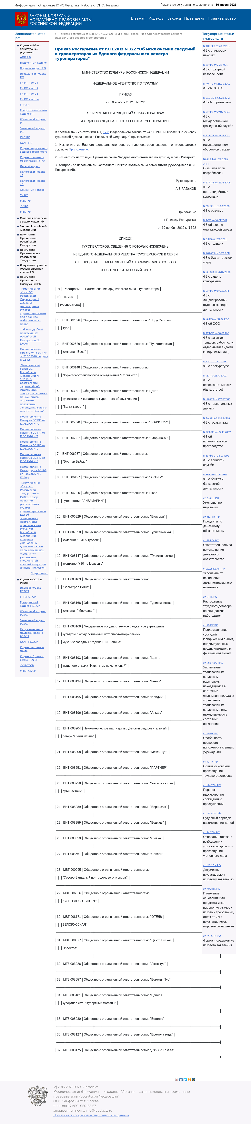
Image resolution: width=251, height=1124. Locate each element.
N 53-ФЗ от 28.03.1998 (216, 455)
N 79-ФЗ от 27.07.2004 (216, 111)
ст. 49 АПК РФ (211, 888)
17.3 (106, 132)
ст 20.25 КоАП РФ (214, 568)
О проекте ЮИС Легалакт (58, 5)
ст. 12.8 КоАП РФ (213, 662)
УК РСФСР (27, 665)
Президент (194, 18)
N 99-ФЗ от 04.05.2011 (216, 290)
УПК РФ (25, 211)
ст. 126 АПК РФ (212, 865)
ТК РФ (24, 195)
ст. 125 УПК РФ (212, 813)
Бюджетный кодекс (33, 62)
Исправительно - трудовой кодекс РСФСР (31, 633)
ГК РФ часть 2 (29, 88)
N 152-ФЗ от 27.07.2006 (216, 399)
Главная (138, 18)
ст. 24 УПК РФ (211, 832)
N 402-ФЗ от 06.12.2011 (216, 253)
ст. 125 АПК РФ (212, 935)
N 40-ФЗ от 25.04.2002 (216, 83)
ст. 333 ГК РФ (211, 498)
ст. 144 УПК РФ (212, 785)
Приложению (78, 149)
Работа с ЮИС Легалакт (100, 5)
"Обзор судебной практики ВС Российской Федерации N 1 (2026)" (31, 336)
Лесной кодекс (30, 166)
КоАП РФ (26, 142)
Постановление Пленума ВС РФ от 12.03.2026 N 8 (32, 445)
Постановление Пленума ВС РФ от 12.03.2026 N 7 (32, 433)
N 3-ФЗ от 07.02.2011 (215, 239)
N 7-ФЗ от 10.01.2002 (215, 220)
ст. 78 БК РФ (210, 625)
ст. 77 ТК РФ (210, 761)
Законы (174, 18)
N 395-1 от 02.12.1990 (215, 474)
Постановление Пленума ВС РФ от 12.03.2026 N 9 (32, 458)
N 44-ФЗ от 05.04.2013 (216, 418)
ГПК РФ (25, 104)
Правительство (222, 18)
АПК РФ (25, 57)
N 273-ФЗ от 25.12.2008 (217, 182)
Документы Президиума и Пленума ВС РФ (30, 280)
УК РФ (24, 206)
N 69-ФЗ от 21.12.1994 (215, 64)
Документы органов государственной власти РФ (33, 268)
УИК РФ (25, 200)
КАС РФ (25, 137)
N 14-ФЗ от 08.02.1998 (216, 319)
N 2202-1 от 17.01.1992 (215, 361)
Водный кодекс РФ (33, 68)
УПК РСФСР (28, 670)
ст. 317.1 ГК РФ (211, 516)
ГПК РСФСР (28, 596)
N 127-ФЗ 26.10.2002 (214, 375)
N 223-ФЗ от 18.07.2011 (216, 333)
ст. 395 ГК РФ (211, 540)
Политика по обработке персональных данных (91, 1115)
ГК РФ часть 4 (29, 99)
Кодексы (156, 18)
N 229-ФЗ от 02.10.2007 (217, 432)
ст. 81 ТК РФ (210, 596)
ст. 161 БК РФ (210, 733)
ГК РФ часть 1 (29, 82)
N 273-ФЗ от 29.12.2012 (216, 97)
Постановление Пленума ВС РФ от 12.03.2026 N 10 (32, 420)
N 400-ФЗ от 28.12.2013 (216, 46)
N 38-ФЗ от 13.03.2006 (216, 206)
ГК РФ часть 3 (29, 93)
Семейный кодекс (32, 189)
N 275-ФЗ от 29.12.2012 (216, 135)
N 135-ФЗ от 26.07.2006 (216, 272)
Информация (25, 5)
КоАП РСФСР (29, 641)
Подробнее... (39, 573)
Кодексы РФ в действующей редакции (29, 49)
